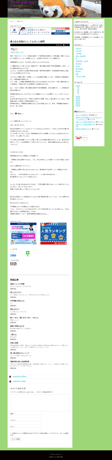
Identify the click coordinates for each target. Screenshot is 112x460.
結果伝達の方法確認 (17, 381)
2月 (78, 91)
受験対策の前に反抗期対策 (19, 361)
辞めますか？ (15, 309)
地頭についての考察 (17, 284)
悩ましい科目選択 (81, 115)
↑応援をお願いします (17, 52)
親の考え (66, 45)
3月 (78, 89)
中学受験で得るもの (17, 301)
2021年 (78, 104)
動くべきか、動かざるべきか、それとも (24, 318)
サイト (12, 426)
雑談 (77, 74)
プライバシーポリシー (56, 454)
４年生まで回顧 (80, 76)
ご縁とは (13, 334)
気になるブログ (15, 292)
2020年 (78, 105)
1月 (78, 93)
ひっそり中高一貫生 (22, 2)
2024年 (78, 98)
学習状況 (78, 64)
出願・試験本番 (80, 56)
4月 (78, 87)
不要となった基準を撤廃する (85, 122)
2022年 (78, 102)
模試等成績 (79, 69)
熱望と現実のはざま (17, 326)
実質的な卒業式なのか (83, 129)
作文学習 (78, 51)
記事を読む (13, 288)
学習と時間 (14, 343)
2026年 (78, 86)
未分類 (78, 66)
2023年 (78, 100)
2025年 (78, 96)
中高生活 (78, 48)
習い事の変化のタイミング (19, 353)
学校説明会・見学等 (82, 61)
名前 (12, 413)
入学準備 (78, 53)
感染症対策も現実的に (18, 376)
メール (13, 420)
